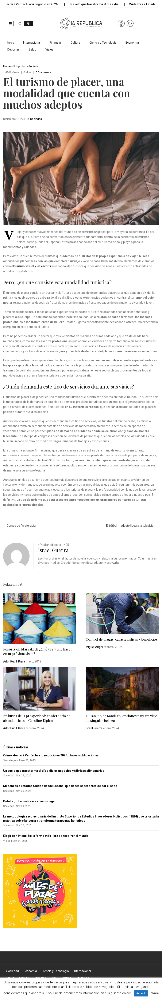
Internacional (31, 42)
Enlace (153, 993)
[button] (10, 23)
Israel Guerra (53, 550)
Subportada (20, 66)
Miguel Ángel (94, 647)
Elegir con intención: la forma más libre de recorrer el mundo (46, 835)
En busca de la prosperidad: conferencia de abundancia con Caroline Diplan (36, 718)
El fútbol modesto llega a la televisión (132, 525)
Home (7, 66)
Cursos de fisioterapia (19, 525)
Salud (32, 49)
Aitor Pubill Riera (14, 661)
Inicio (10, 42)
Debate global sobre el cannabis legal (29, 801)
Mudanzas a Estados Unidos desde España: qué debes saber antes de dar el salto (60, 786)
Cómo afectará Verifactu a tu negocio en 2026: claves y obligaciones (51, 755)
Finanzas (56, 42)
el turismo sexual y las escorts (31, 266)
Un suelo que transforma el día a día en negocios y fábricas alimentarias (53, 770)
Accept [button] (140, 993)
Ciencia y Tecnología (102, 42)
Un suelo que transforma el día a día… (98, 4)
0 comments (43, 72)
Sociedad (34, 66)
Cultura (75, 42)
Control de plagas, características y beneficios (122, 639)
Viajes (49, 49)
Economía (132, 42)
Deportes (13, 49)
